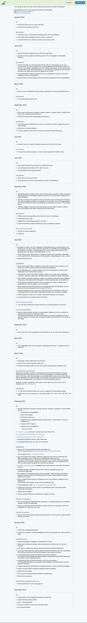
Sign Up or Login (80, 2)
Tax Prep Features (30, 384)
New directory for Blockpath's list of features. (31, 434)
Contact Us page (23, 432)
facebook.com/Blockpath (22, 13)
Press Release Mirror (37, 454)
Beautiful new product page (26, 465)
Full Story (48, 252)
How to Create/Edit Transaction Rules (44, 485)
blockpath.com (3, 3)
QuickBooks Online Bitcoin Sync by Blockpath (46, 451)
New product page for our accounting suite (31, 437)
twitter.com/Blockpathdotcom (25, 11)
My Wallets (69, 2)
